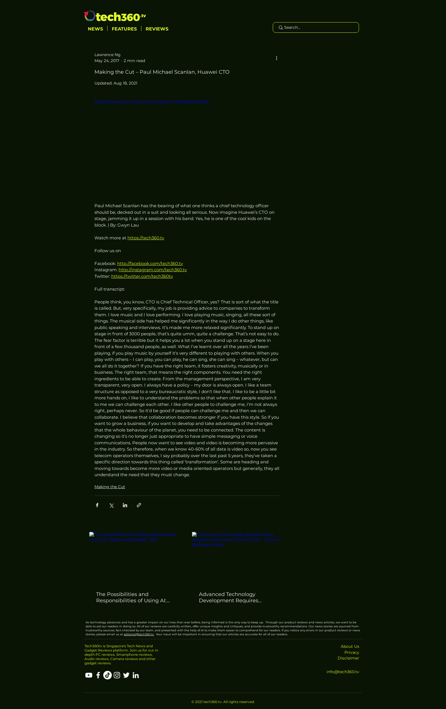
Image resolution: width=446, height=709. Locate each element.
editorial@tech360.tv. (139, 634)
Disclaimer (348, 658)
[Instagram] (117, 675)
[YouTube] (88, 675)
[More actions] (276, 57)
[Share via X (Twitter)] (111, 505)
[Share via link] (139, 505)
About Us (350, 646)
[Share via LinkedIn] (125, 505)
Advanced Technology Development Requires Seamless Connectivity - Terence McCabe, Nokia (229, 597)
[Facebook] (98, 675)
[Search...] (315, 27)
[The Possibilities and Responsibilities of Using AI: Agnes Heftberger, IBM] (135, 558)
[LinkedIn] (135, 675)
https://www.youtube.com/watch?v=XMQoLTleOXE (151, 101)
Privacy (351, 652)
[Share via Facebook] (97, 505)
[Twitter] (126, 675)
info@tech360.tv (343, 671)
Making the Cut (109, 486)
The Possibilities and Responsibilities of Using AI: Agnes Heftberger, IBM (131, 597)
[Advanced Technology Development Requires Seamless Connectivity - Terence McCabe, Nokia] (238, 558)
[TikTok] (107, 675)
